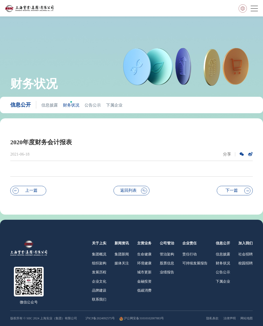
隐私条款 (212, 318)
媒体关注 (122, 263)
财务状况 (71, 105)
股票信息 (167, 263)
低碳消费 (144, 290)
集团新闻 (122, 254)
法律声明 (229, 318)
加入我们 (245, 243)
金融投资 (144, 281)
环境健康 (144, 263)
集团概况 (99, 254)
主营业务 (144, 243)
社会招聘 (245, 254)
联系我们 (99, 299)
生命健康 (144, 254)
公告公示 (92, 105)
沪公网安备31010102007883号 (144, 318)
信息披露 (49, 105)
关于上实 (99, 243)
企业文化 (99, 281)
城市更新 (144, 272)
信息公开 (20, 105)
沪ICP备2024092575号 (101, 318)
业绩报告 (167, 272)
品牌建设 (99, 290)
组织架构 (99, 263)
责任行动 (189, 254)
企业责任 (189, 243)
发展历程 (99, 272)
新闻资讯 (122, 243)
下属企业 (114, 105)
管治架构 (167, 254)
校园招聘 (245, 263)
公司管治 (167, 243)
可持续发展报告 (195, 263)
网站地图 (246, 318)
